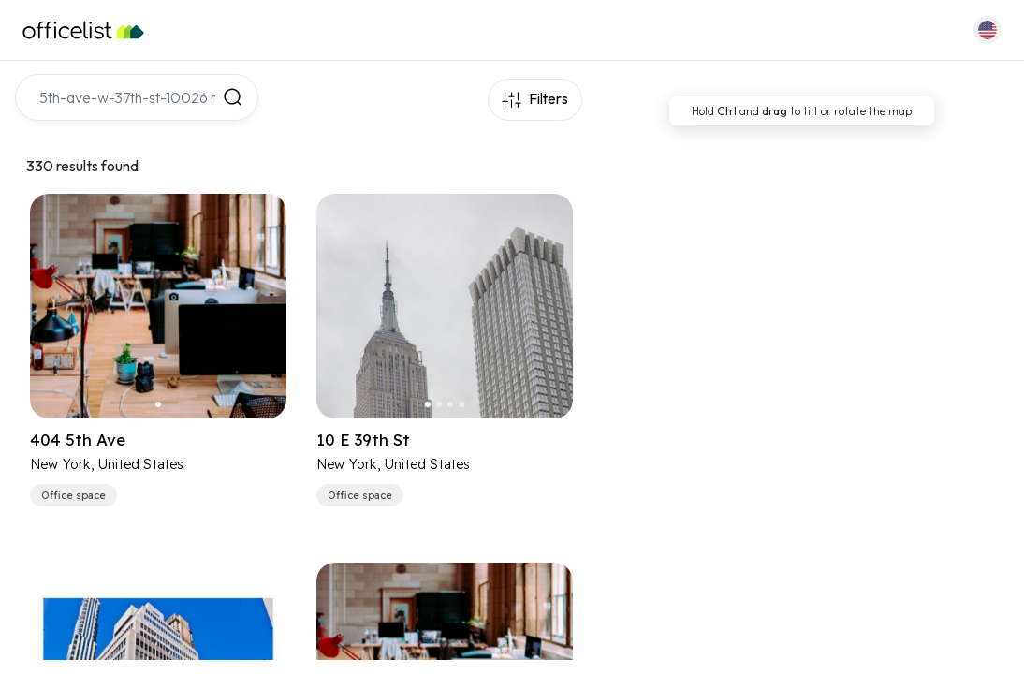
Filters (547, 100)
